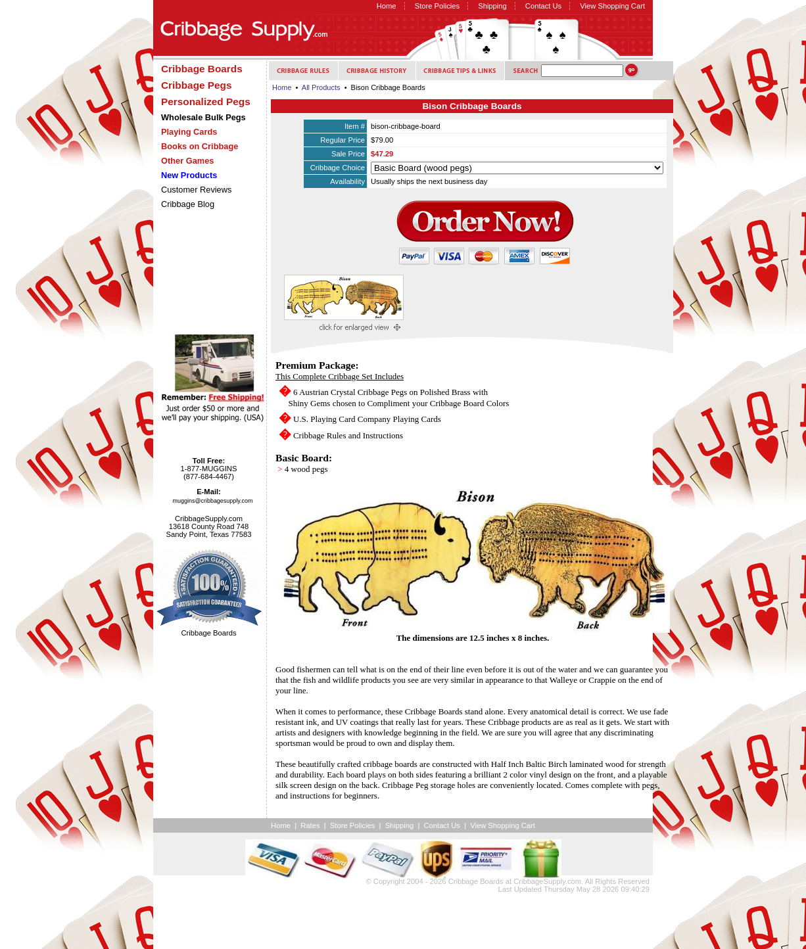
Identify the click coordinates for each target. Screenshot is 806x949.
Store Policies (437, 6)
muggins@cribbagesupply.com (213, 501)
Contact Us (543, 6)
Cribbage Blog (187, 204)
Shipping (492, 6)
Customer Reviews (196, 190)
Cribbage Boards (476, 881)
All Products (321, 87)
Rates (310, 825)
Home (386, 6)
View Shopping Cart (612, 6)
